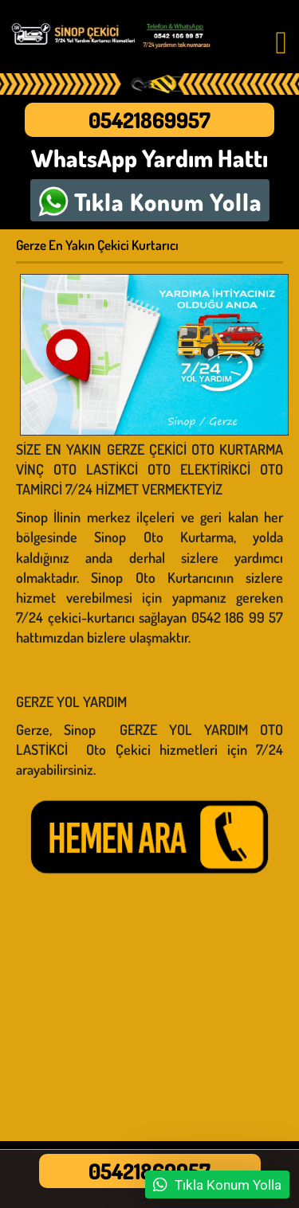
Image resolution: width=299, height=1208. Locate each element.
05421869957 (149, 119)
